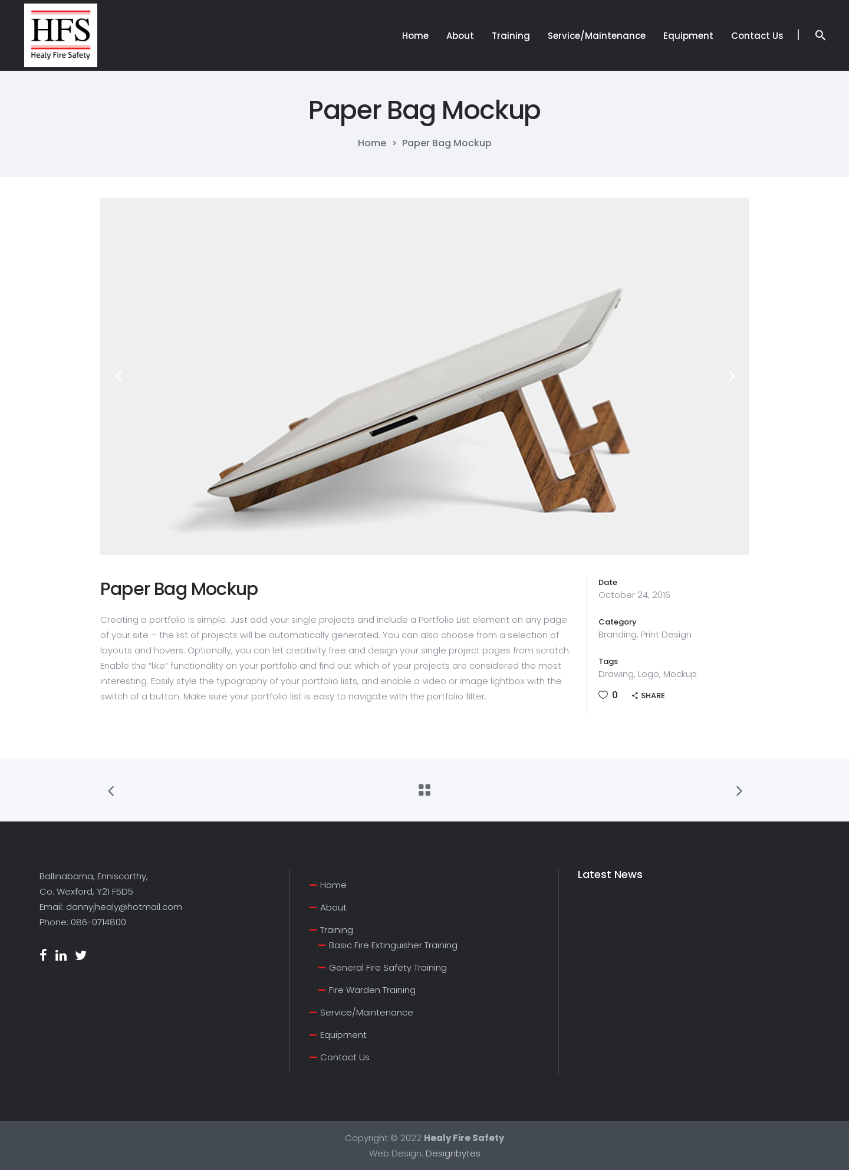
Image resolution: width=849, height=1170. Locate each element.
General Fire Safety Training (388, 967)
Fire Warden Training (372, 990)
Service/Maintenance (366, 1012)
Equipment (343, 1034)
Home (372, 143)
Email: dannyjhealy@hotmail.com (111, 906)
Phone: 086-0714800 (83, 922)
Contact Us (345, 1057)
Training (336, 929)
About (333, 907)
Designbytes (453, 1153)
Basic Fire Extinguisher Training (393, 945)
